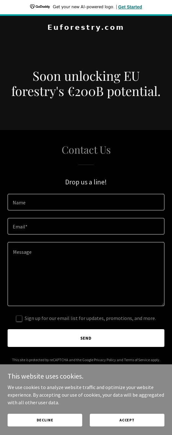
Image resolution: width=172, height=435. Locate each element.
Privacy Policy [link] (105, 359)
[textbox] (86, 202)
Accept (127, 420)
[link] (86, 28)
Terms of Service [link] (137, 359)
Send (86, 338)
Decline (45, 420)
